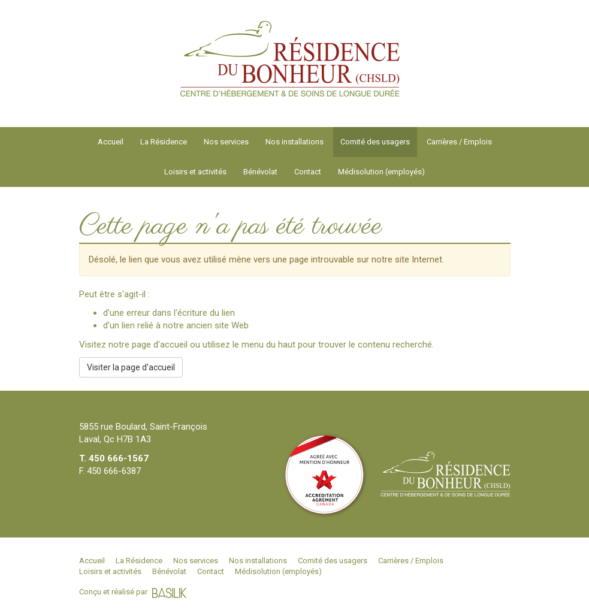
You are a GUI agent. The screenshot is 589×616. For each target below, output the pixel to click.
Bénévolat (260, 171)
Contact (307, 171)
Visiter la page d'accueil (131, 367)
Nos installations (294, 141)
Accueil (110, 141)
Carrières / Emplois (459, 141)
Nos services (226, 141)
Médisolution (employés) (381, 171)
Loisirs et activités (195, 171)
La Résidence (163, 141)
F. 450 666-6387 (110, 471)
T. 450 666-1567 (114, 458)
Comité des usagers (375, 141)
